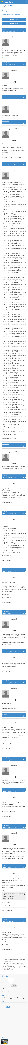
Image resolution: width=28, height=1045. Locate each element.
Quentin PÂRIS (5, 62)
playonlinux (7, 2)
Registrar (4, 988)
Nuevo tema (14, 19)
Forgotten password (6, 989)
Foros (4, 5)
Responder (14, 23)
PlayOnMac (10, 5)
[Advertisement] (13, 1022)
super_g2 (4, 475)
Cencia (4, 29)
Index (10, 959)
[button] (26, 2)
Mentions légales (6, 1004)
